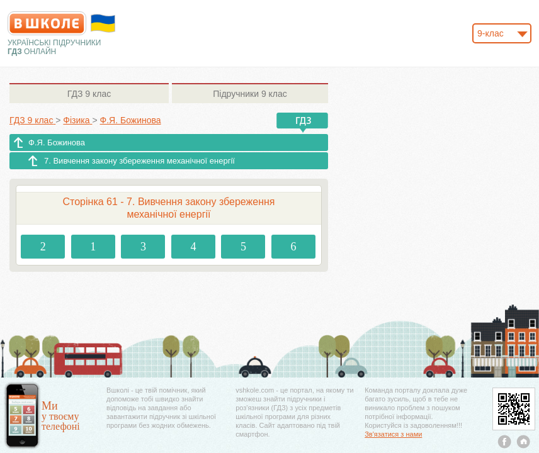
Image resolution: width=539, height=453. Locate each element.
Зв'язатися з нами (393, 434)
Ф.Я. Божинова (56, 142)
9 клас (89, 94)
